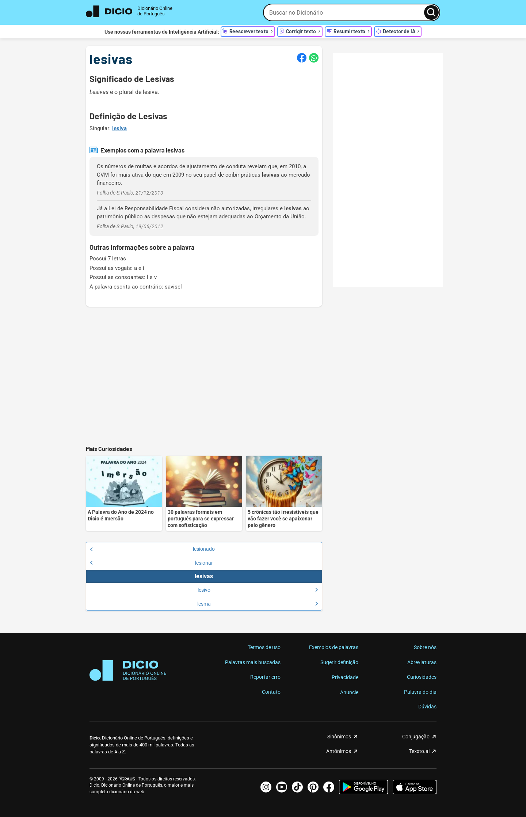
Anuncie (349, 692)
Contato (271, 692)
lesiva (119, 128)
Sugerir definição (339, 662)
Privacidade (345, 677)
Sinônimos (339, 736)
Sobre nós (425, 647)
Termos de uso (264, 647)
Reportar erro (265, 677)
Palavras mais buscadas (253, 662)
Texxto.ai (419, 751)
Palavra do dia (420, 692)
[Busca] (431, 12)
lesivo (258, 590)
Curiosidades (422, 677)
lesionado (152, 549)
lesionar (151, 563)
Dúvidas (427, 706)
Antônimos (338, 751)
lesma (257, 604)
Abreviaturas (422, 662)
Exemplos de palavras (333, 647)
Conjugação (416, 736)
